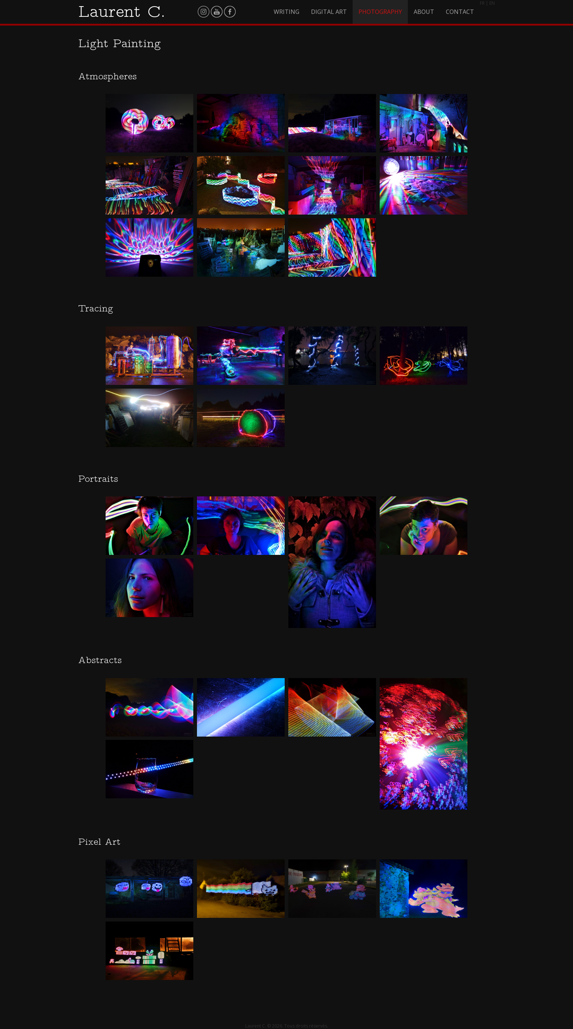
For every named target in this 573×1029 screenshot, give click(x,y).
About (424, 12)
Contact (460, 12)
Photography (380, 12)
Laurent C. (122, 11)
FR (482, 3)
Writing (286, 12)
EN (492, 3)
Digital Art (329, 12)
